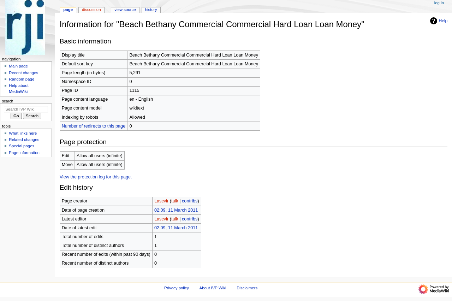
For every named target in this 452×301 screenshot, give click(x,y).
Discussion (91, 9)
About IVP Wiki (213, 288)
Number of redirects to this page (94, 126)
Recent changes (23, 73)
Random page (21, 79)
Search (7, 101)
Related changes (24, 139)
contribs (189, 201)
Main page (18, 66)
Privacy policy (176, 288)
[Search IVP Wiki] (26, 109)
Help (438, 20)
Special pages (21, 146)
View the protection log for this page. (96, 177)
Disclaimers (247, 288)
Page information (24, 152)
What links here (23, 133)
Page (68, 9)
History (151, 9)
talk (174, 201)
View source (125, 9)
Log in (439, 3)
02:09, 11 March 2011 (176, 210)
